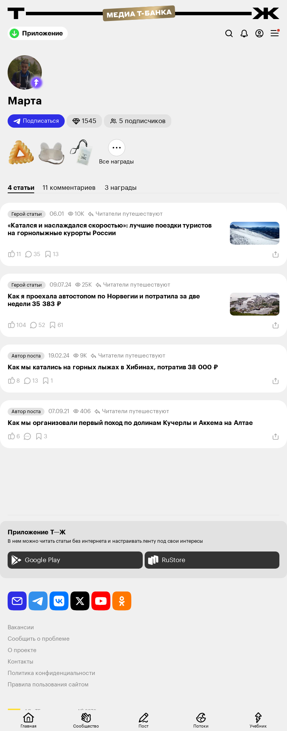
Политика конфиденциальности (51, 673)
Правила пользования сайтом (48, 685)
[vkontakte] (59, 601)
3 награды (121, 187)
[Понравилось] (14, 254)
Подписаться (36, 121)
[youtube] (100, 601)
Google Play (35, 560)
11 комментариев (69, 187)
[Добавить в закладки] (51, 254)
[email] (17, 601)
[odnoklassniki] (121, 601)
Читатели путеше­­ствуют (125, 214)
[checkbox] (274, 33)
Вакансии (21, 627)
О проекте (22, 650)
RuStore (166, 560)
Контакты (20, 662)
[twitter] (79, 601)
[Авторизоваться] (259, 33)
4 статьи (21, 187)
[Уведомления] (244, 33)
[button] (36, 82)
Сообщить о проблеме (39, 639)
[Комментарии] (32, 254)
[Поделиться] (275, 254)
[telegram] (38, 601)
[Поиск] (229, 33)
